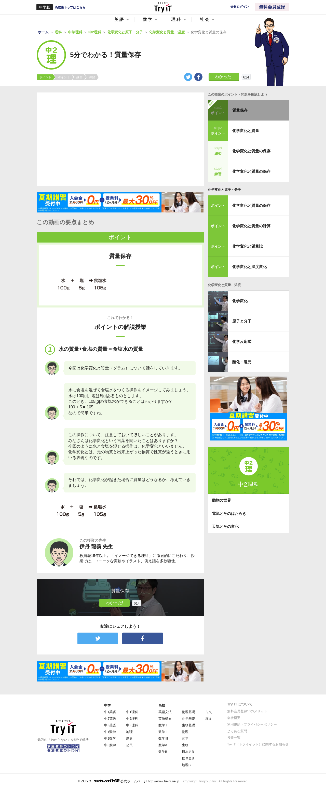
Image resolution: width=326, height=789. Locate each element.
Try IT (163, 7)
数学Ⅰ (163, 725)
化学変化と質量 (245, 130)
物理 (185, 732)
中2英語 (110, 718)
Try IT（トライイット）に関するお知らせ (258, 744)
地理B (186, 765)
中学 (107, 705)
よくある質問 (237, 731)
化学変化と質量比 (247, 246)
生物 (185, 745)
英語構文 (165, 718)
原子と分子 (241, 321)
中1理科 (132, 712)
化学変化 (240, 301)
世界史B (188, 758)
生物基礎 (188, 725)
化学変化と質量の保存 (251, 151)
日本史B (188, 752)
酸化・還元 (241, 362)
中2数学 (110, 738)
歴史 (129, 738)
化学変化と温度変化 (249, 266)
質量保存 (240, 110)
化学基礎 (188, 718)
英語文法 (165, 712)
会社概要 (233, 718)
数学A (162, 745)
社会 (205, 19)
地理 (129, 732)
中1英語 (110, 712)
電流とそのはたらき (229, 513)
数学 (148, 19)
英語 (119, 19)
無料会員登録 (272, 7)
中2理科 (132, 718)
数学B (162, 752)
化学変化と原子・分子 (224, 190)
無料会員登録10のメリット (247, 711)
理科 (176, 19)
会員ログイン (239, 6)
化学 (185, 738)
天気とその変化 (225, 526)
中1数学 (110, 732)
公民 (129, 745)
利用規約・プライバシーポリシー (252, 724)
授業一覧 (233, 738)
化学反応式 (241, 341)
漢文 (208, 718)
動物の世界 (221, 500)
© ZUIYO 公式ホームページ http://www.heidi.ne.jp (128, 781)
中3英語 (110, 725)
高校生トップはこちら (70, 7)
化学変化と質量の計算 (251, 226)
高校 (161, 705)
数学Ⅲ (163, 738)
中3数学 (110, 745)
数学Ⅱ (163, 732)
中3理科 (132, 725)
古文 (208, 712)
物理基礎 (188, 712)
